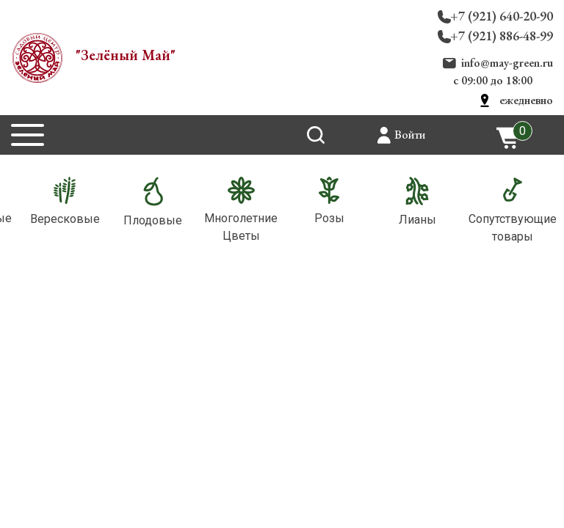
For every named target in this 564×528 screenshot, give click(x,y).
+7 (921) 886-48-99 (501, 35)
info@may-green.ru (507, 62)
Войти (409, 134)
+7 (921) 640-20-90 (501, 15)
